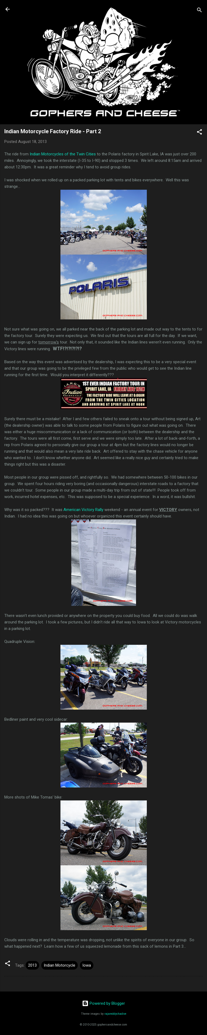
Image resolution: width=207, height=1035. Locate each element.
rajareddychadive (115, 1014)
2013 (32, 965)
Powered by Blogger (103, 1003)
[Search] (199, 11)
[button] (199, 133)
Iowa (86, 965)
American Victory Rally (83, 509)
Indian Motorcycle (59, 965)
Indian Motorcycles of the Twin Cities (63, 154)
